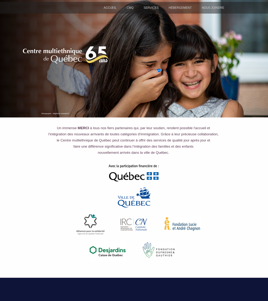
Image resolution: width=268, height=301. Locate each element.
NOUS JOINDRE (213, 7)
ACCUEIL (110, 7)
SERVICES (151, 7)
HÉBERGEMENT (180, 7)
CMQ (130, 7)
